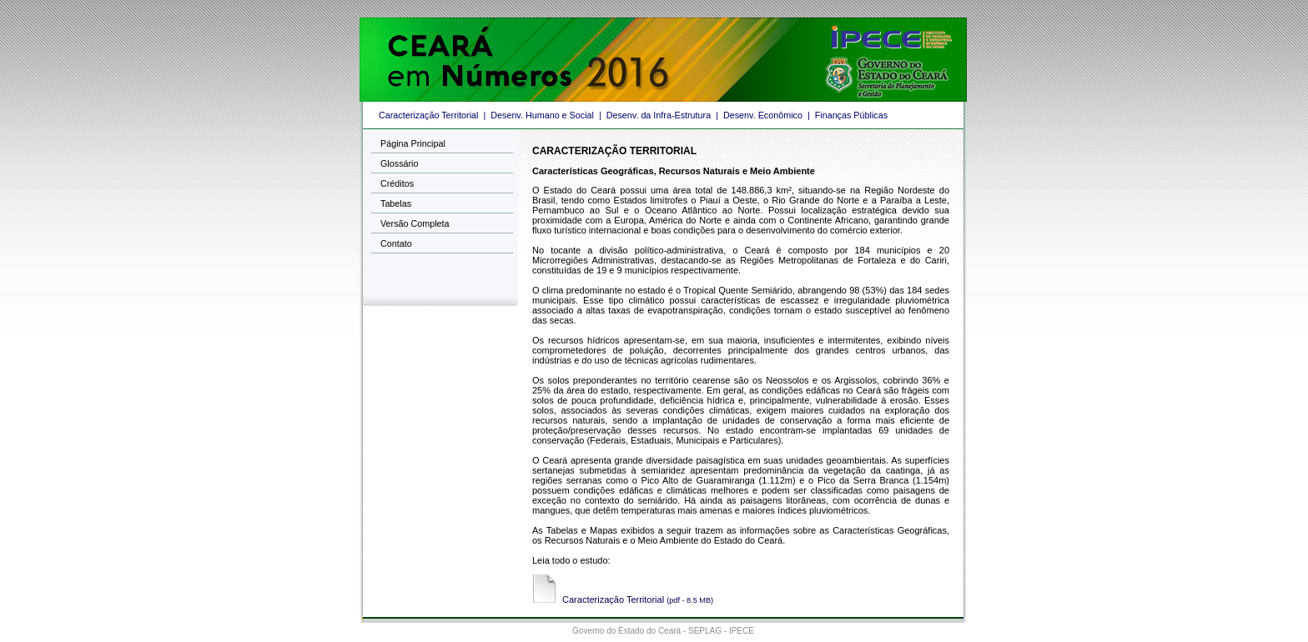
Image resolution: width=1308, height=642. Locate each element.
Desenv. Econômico (762, 115)
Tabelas (395, 203)
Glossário (399, 163)
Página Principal (412, 143)
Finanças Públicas (851, 115)
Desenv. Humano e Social (542, 115)
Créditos (397, 183)
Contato (396, 243)
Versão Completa (415, 223)
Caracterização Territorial (428, 115)
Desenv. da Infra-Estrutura (658, 115)
